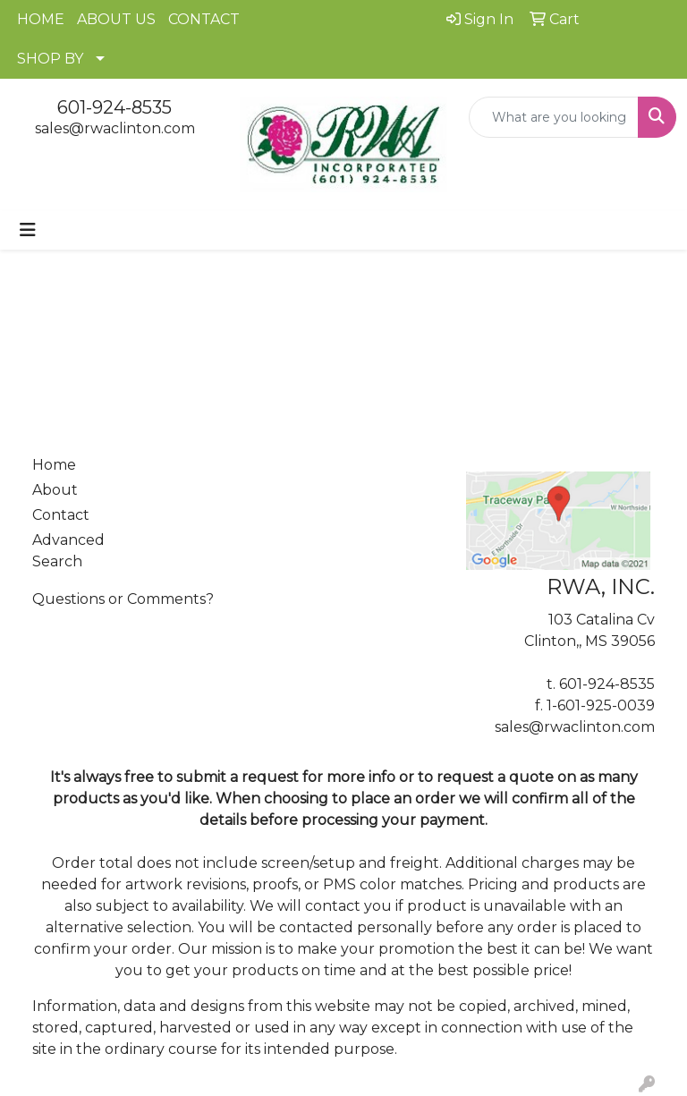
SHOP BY (50, 58)
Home (54, 464)
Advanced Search (68, 550)
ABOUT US (116, 19)
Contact (60, 514)
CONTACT (204, 19)
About (55, 489)
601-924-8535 (114, 107)
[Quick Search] (554, 117)
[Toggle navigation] (28, 229)
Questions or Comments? (123, 598)
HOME (40, 19)
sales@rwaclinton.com (115, 128)
